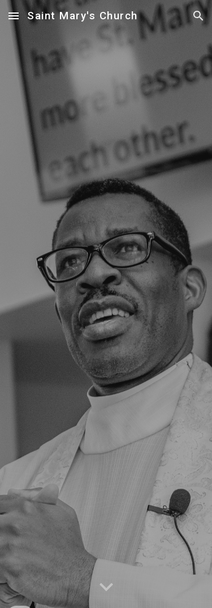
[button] (13, 15)
